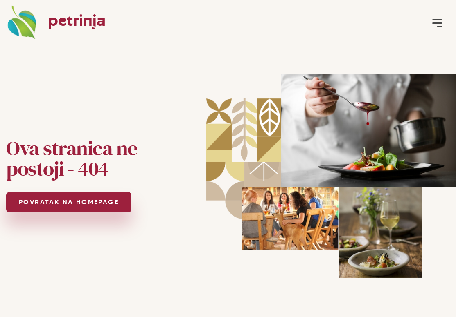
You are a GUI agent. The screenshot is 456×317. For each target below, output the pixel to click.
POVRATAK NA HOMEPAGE (69, 202)
